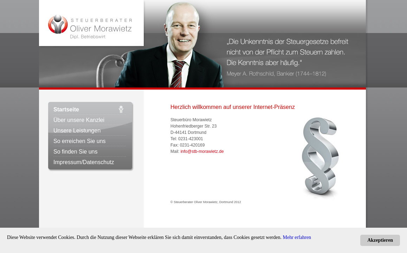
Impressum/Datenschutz (83, 162)
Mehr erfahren (297, 237)
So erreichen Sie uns (79, 141)
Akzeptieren (380, 240)
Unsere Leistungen (77, 131)
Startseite (66, 109)
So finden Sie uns (75, 152)
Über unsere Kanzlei (78, 120)
